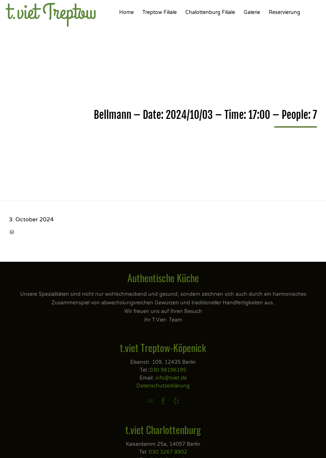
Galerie (252, 12)
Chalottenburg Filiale (210, 12)
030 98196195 (168, 370)
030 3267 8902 (168, 452)
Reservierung (284, 12)
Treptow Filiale (159, 12)
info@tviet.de (171, 378)
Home (126, 12)
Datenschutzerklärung (163, 386)
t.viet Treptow (51, 12)
